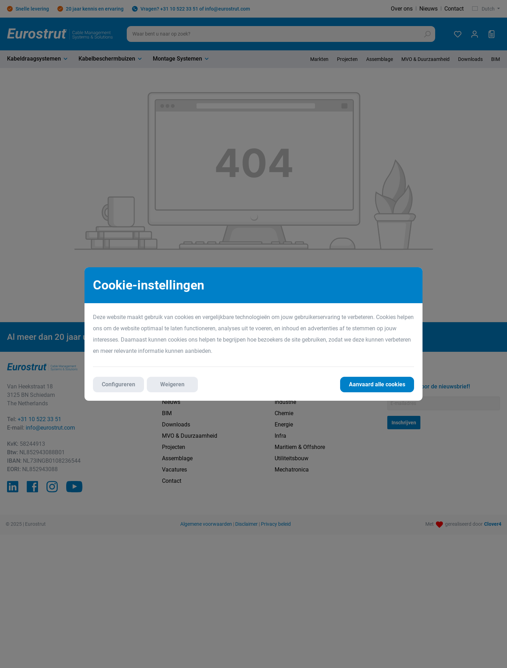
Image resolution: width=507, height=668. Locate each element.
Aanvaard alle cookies (377, 384)
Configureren (118, 384)
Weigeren (172, 384)
